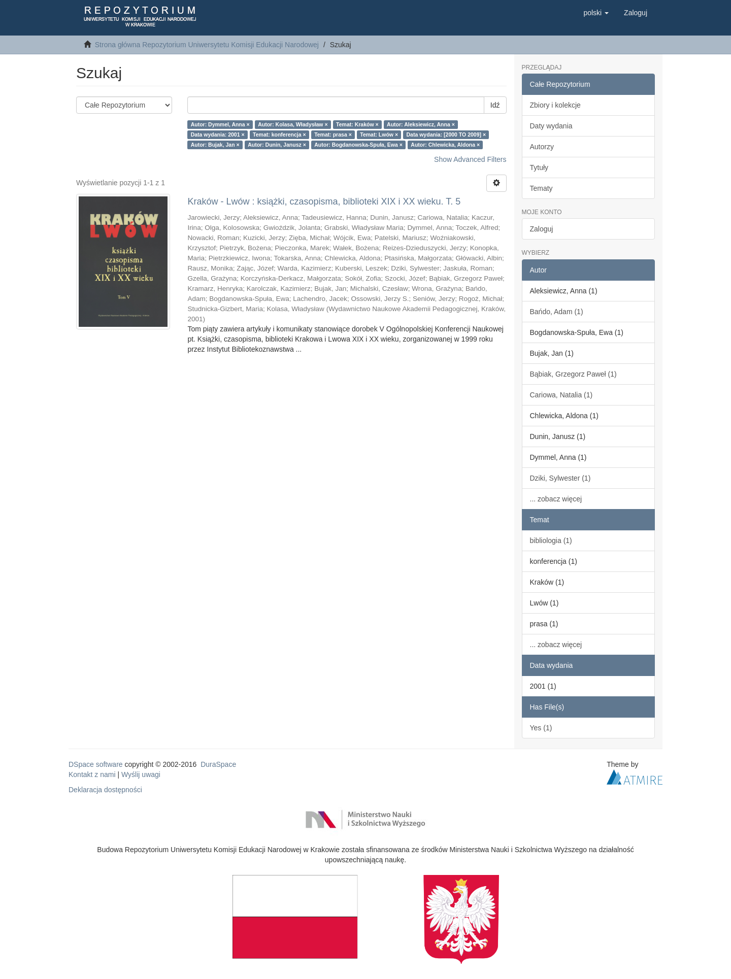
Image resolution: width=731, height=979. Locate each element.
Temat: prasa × (333, 134)
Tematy (541, 188)
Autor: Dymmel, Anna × (220, 124)
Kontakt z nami (92, 774)
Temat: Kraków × (357, 124)
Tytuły (539, 167)
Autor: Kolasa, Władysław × (292, 124)
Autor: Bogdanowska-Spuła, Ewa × (358, 145)
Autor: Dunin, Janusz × (277, 145)
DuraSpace (218, 764)
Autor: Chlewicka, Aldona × (445, 145)
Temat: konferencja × (279, 134)
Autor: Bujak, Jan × (215, 145)
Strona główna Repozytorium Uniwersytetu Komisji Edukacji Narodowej (207, 45)
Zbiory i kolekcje (555, 105)
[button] (596, 12)
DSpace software (96, 764)
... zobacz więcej (556, 499)
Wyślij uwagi (140, 774)
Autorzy (542, 147)
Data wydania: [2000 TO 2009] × (446, 134)
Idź (495, 105)
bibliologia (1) (551, 540)
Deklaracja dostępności (105, 790)
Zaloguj (541, 229)
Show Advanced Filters (470, 159)
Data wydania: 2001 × (218, 134)
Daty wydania (551, 126)
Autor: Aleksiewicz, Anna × (421, 124)
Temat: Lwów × (379, 134)
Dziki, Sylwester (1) (560, 478)
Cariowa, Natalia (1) (561, 395)
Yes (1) (541, 728)
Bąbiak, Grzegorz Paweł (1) (573, 374)
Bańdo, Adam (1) (556, 312)
